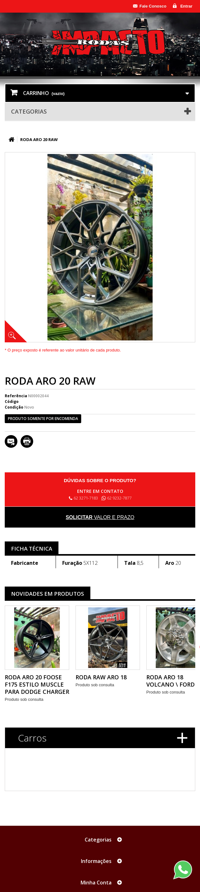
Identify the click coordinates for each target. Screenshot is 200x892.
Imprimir (27, 441)
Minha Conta (96, 882)
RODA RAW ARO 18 (101, 677)
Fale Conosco (152, 6)
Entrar (186, 6)
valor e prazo (100, 517)
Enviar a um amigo (11, 441)
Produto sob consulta (24, 699)
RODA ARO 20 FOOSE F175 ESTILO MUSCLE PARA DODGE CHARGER (37, 684)
